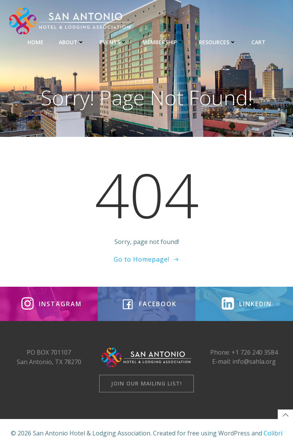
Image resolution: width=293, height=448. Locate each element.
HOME (35, 42)
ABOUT (71, 42)
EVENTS (113, 42)
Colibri (273, 433)
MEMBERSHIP (163, 42)
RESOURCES (217, 42)
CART (258, 42)
